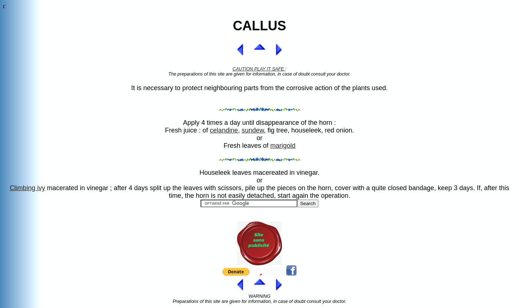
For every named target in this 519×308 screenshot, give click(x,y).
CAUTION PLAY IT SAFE (258, 69)
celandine (224, 130)
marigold (282, 145)
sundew (252, 130)
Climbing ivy (27, 188)
